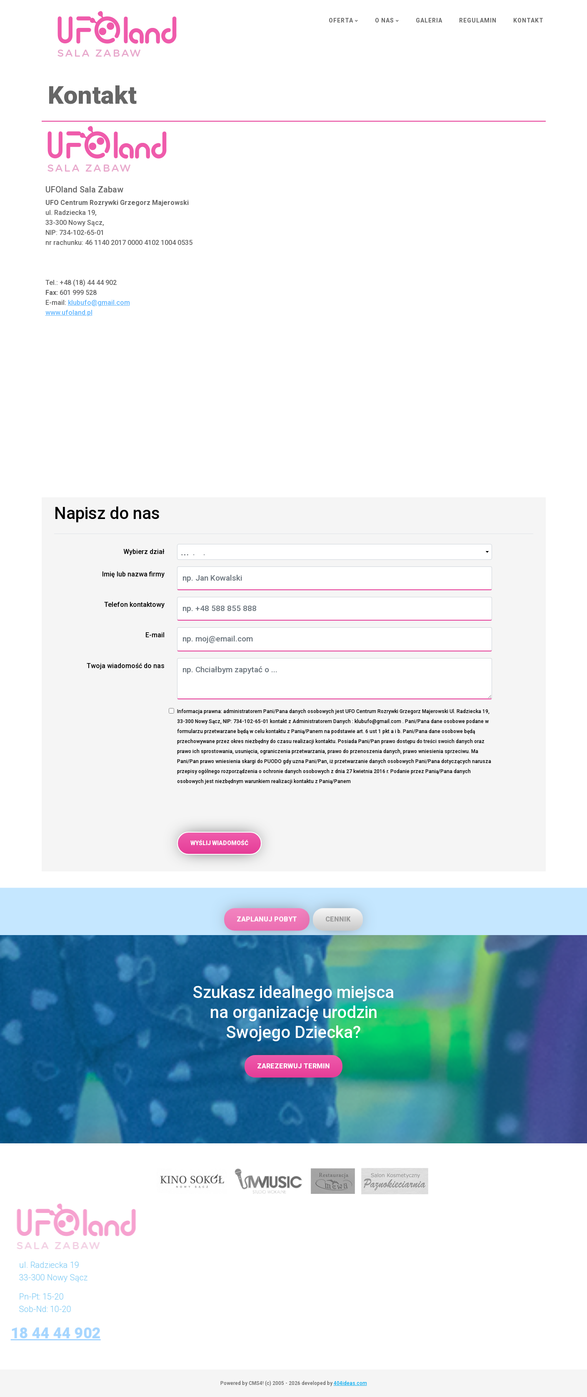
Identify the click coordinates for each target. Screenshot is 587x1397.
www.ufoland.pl (68, 313)
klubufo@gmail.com (99, 303)
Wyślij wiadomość (219, 843)
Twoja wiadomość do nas (126, 666)
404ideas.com (350, 1383)
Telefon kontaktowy (134, 605)
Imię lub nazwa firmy (133, 574)
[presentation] (240, 809)
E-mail (155, 635)
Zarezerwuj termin (293, 1066)
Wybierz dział (144, 552)
